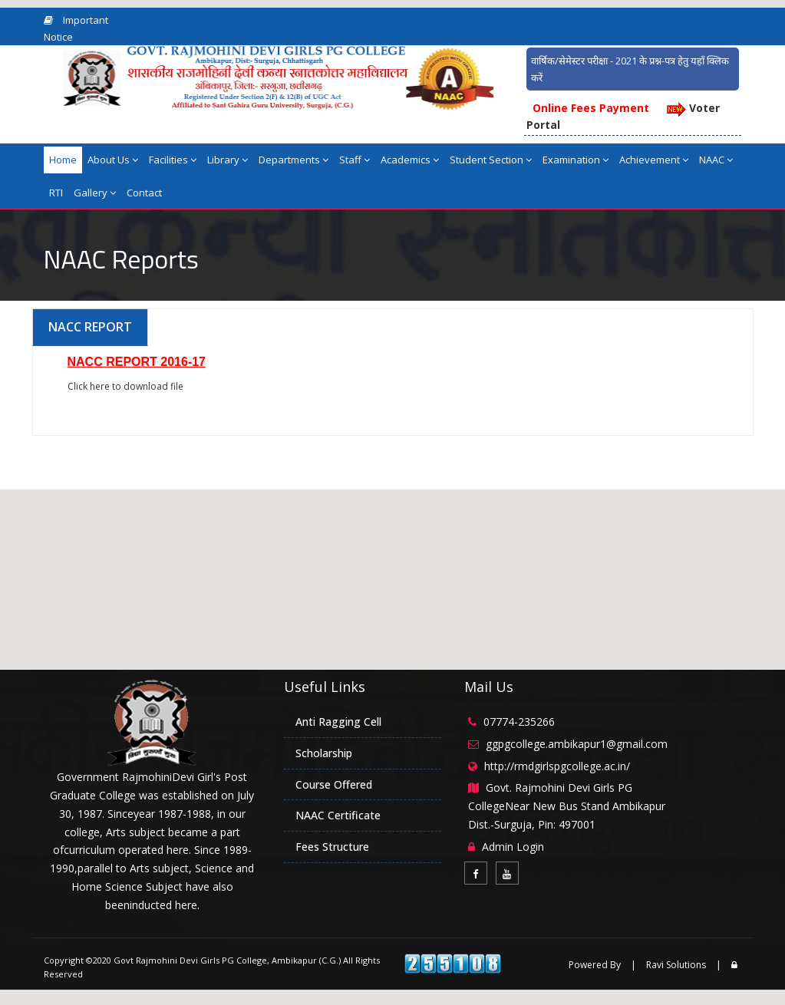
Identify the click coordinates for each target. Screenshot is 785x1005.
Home (63, 159)
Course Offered (333, 784)
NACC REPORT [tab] (90, 326)
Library (227, 159)
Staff (354, 159)
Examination (576, 159)
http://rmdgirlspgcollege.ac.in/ (557, 766)
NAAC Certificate (338, 815)
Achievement (653, 159)
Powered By (595, 964)
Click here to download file (125, 386)
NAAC (716, 159)
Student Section (491, 159)
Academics (410, 159)
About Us (112, 159)
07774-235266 (519, 721)
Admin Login (513, 846)
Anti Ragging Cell (338, 721)
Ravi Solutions (676, 964)
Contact (144, 192)
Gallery (95, 192)
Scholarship (323, 753)
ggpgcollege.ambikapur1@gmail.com (577, 743)
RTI (56, 192)
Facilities (172, 159)
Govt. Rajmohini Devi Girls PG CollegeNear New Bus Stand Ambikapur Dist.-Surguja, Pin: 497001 (566, 806)
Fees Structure (332, 846)
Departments (293, 159)
